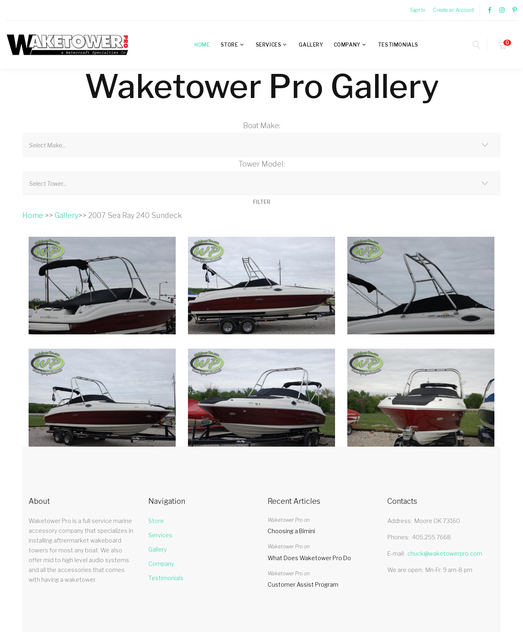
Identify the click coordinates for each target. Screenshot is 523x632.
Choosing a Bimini (291, 530)
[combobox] (261, 145)
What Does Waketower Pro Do (309, 557)
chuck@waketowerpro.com (444, 553)
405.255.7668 (431, 537)
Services (269, 45)
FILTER (261, 202)
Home (202, 45)
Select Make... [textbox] (47, 145)
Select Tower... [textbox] (48, 183)
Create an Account (453, 10)
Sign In (417, 10)
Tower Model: (262, 164)
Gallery (311, 45)
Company (347, 45)
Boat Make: (261, 125)
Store (229, 45)
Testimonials (398, 45)
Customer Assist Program (303, 584)
